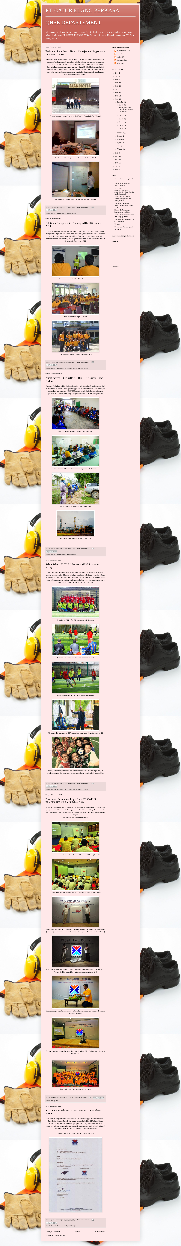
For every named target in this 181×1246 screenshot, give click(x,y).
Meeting (117, 224)
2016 (117, 92)
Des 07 (121, 125)
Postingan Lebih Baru (53, 1231)
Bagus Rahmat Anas (123, 51)
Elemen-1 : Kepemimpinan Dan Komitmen (63, 213)
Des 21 (121, 119)
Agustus (119, 142)
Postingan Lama (99, 1231)
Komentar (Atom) (59, 1235)
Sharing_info (54, 1100)
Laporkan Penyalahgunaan (123, 236)
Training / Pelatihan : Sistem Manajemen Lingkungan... (125, 109)
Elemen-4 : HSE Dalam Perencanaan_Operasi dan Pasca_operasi (69, 368)
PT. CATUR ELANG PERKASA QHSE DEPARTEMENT (90, 16)
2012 (117, 156)
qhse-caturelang (122, 60)
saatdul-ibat (120, 63)
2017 (117, 89)
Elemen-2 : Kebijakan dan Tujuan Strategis (62, 1226)
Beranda (77, 1231)
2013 (117, 153)
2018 (117, 86)
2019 (117, 83)
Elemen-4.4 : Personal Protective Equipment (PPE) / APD (124, 205)
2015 (117, 96)
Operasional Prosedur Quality (124, 227)
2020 (117, 79)
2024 (117, 73)
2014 (117, 99)
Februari (120, 149)
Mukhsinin (120, 54)
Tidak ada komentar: (83, 207)
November (120, 133)
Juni (118, 146)
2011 (117, 160)
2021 (117, 76)
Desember (120, 102)
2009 (117, 166)
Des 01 (121, 128)
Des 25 (121, 115)
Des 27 (121, 105)
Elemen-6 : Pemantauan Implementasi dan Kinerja (123, 211)
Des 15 (121, 122)
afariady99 (120, 57)
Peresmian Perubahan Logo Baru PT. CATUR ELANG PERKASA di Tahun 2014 (70, 801)
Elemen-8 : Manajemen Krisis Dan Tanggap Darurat (124, 216)
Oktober (119, 136)
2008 (117, 169)
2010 (117, 163)
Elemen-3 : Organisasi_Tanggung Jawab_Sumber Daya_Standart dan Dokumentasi (124, 191)
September (120, 139)
